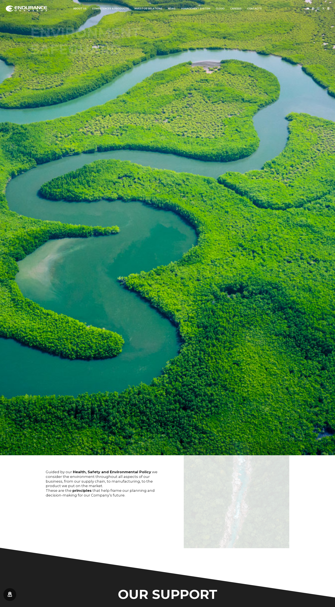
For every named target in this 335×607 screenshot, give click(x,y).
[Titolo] (308, 8)
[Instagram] (318, 8)
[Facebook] (313, 8)
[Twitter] (323, 8)
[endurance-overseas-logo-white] (27, 8)
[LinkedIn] (328, 8)
